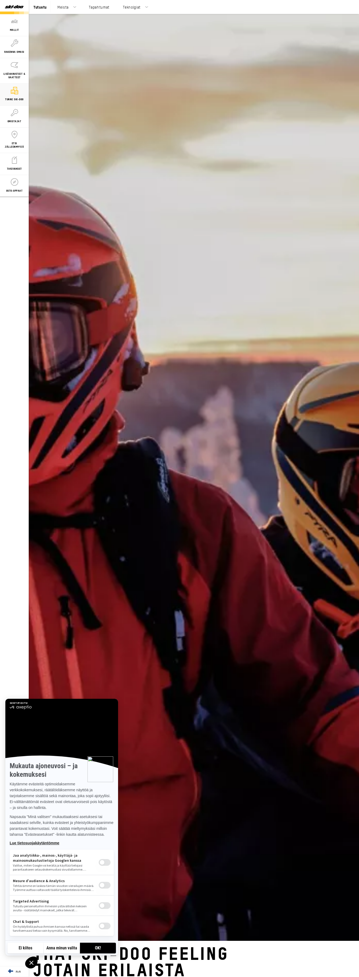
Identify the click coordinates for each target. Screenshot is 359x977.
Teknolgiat (132, 7)
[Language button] (14, 971)
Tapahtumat (99, 7)
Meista (63, 7)
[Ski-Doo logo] (14, 7)
